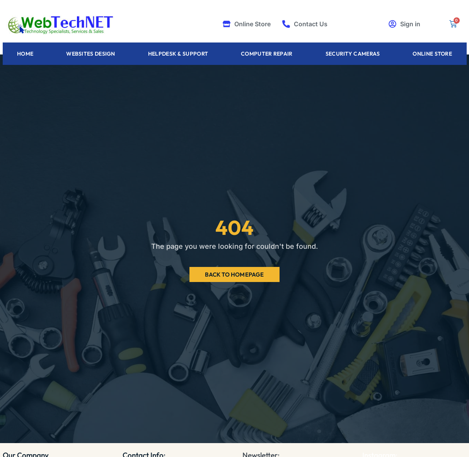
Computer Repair (267, 53)
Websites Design (90, 53)
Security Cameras (353, 53)
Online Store (432, 53)
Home (25, 53)
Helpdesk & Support (178, 53)
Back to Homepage (234, 274)
